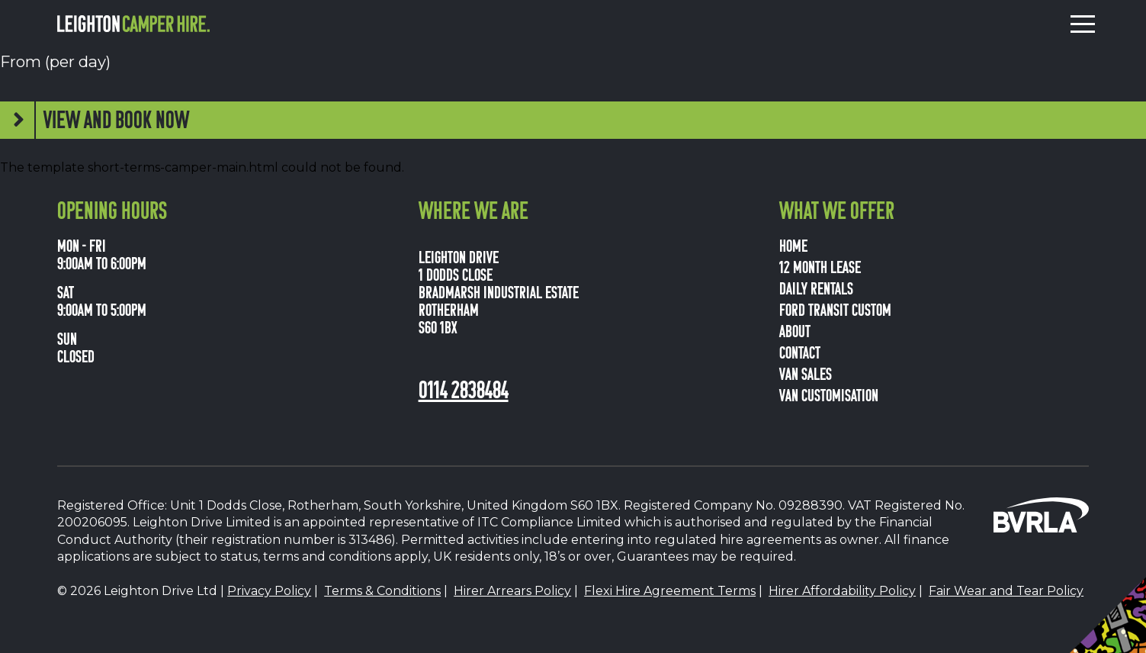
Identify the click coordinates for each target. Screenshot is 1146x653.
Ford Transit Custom (835, 309)
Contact (799, 351)
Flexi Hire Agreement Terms (670, 591)
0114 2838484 (464, 388)
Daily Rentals (816, 287)
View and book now (116, 118)
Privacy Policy (269, 591)
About (795, 330)
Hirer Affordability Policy (842, 591)
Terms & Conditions (382, 591)
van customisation (828, 394)
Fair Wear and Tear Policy (1006, 591)
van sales (805, 373)
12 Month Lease (820, 266)
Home (793, 244)
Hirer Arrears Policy (512, 591)
